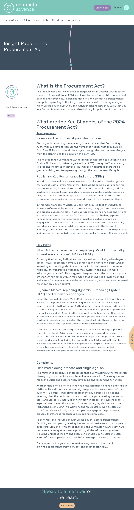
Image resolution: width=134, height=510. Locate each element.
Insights (11, 115)
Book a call (102, 7)
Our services (11, 20)
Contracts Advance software (107, 426)
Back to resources (16, 106)
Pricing (26, 20)
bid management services (65, 446)
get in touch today (96, 446)
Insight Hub (41, 20)
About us (57, 20)
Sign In (121, 7)
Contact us (73, 20)
